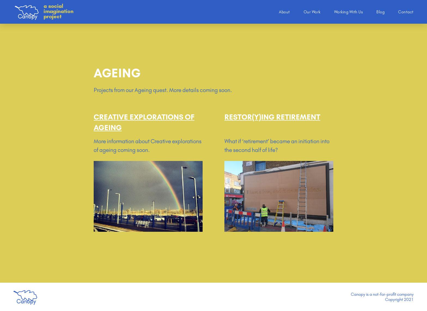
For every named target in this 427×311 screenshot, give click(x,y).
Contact (406, 12)
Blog (380, 12)
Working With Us (348, 12)
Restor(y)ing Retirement (272, 116)
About (284, 12)
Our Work (312, 12)
